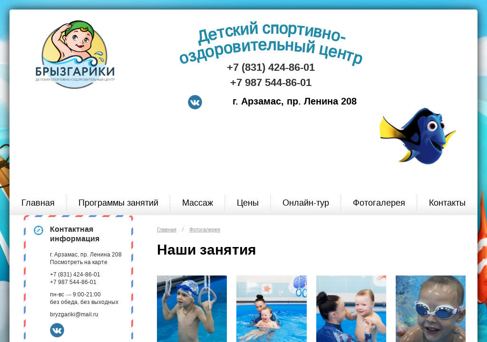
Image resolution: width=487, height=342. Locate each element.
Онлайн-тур (305, 203)
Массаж (197, 203)
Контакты (447, 203)
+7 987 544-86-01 (271, 82)
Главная (38, 203)
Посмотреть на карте (78, 262)
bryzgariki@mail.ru (74, 314)
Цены (248, 203)
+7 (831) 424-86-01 (271, 67)
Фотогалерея (379, 203)
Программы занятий (118, 203)
